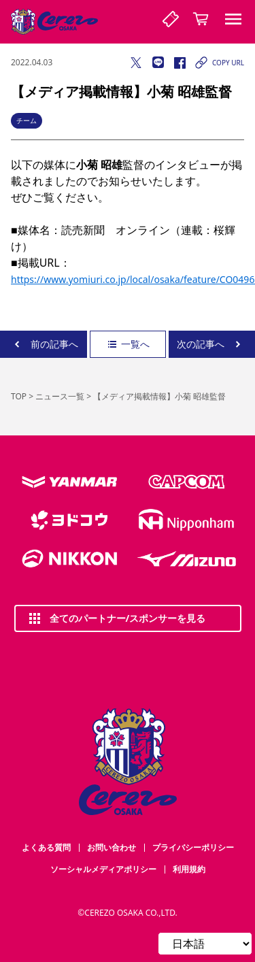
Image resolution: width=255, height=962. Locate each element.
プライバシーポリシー (193, 847)
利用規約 (189, 869)
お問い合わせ (111, 847)
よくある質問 (46, 847)
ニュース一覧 (59, 396)
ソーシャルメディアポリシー (103, 869)
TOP (19, 396)
